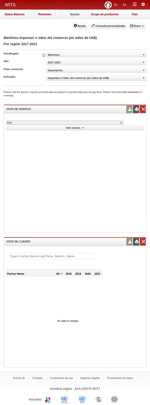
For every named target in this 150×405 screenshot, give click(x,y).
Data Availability (130, 92)
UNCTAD (65, 399)
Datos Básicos (15, 14)
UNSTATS (82, 399)
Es (124, 4)
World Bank (115, 399)
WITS (10, 4)
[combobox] (65, 122)
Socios (74, 14)
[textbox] (52, 256)
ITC (48, 399)
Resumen (44, 14)
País (135, 14)
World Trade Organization (99, 399)
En (115, 4)
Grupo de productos (104, 14)
